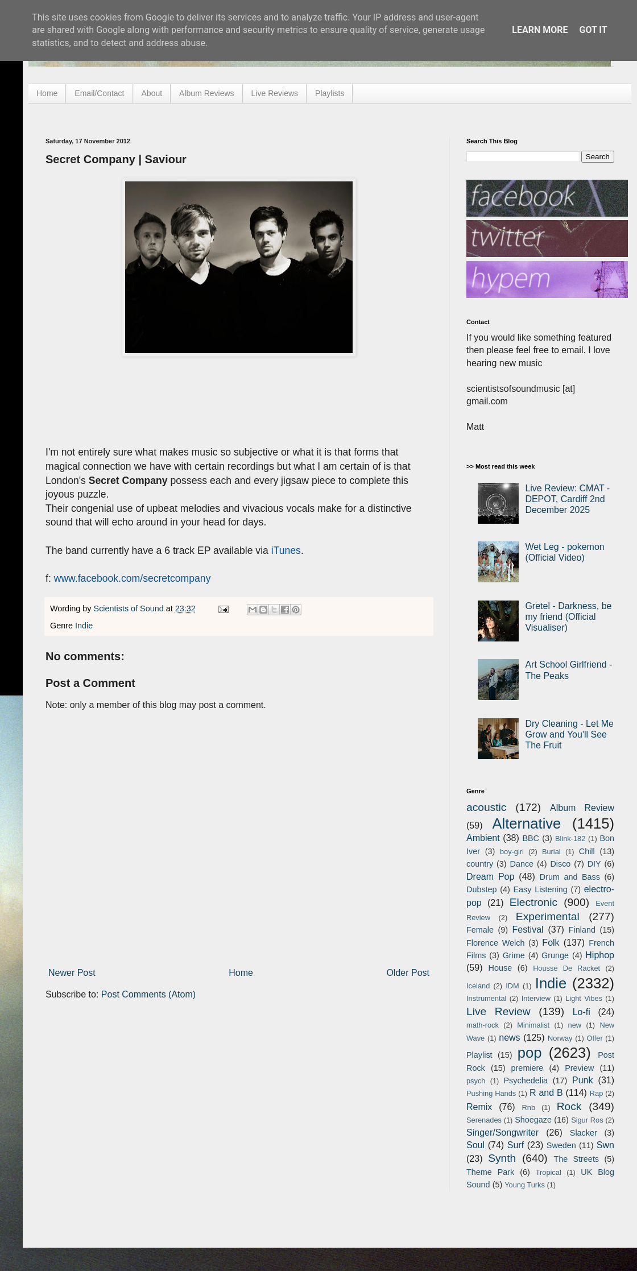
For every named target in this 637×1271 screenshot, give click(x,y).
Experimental (548, 916)
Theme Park (490, 1172)
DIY (594, 863)
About (152, 93)
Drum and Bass (570, 876)
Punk (582, 1080)
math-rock (482, 1025)
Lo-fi (581, 1012)
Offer (594, 1038)
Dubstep (481, 889)
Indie (84, 625)
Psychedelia (525, 1080)
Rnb (528, 1107)
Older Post (407, 973)
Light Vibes (583, 998)
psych (475, 1081)
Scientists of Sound (130, 608)
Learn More (540, 29)
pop (530, 1053)
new (574, 1025)
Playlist (479, 1054)
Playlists (329, 93)
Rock (569, 1106)
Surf (515, 1145)
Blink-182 (570, 838)
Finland (582, 929)
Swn (605, 1145)
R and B (546, 1093)
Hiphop (599, 955)
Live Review (498, 1011)
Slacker (583, 1132)
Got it (593, 29)
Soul (475, 1145)
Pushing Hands (491, 1093)
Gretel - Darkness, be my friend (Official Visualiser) (568, 616)
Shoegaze (533, 1119)
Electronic (533, 902)
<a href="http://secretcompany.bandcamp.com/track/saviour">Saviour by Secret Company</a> (159, 389)
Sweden (561, 1145)
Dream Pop (490, 876)
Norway (560, 1038)
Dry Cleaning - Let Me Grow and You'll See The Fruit (569, 734)
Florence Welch (495, 942)
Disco (560, 863)
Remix (479, 1107)
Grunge (555, 955)
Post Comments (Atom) (148, 994)
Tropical (548, 1172)
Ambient (483, 838)
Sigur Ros (587, 1120)
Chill (587, 851)
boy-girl (512, 851)
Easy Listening (541, 889)
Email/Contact (99, 93)
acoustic (486, 807)
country (479, 863)
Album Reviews (206, 93)
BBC (530, 838)
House (500, 967)
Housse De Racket (566, 968)
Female (480, 929)
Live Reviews (274, 93)
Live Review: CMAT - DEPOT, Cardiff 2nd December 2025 (567, 499)
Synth (502, 1158)
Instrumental (486, 998)
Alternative (526, 823)
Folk (550, 942)
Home (46, 93)
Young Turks (524, 1185)
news (509, 1037)
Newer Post (72, 973)
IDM (512, 986)
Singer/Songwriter (502, 1132)
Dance (521, 863)
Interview (536, 998)
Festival (527, 929)
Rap (596, 1093)
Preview (579, 1068)
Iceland (478, 986)
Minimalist (533, 1025)
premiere (527, 1068)
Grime (514, 955)
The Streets (576, 1159)
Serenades (484, 1120)
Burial (551, 851)
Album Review (582, 808)
